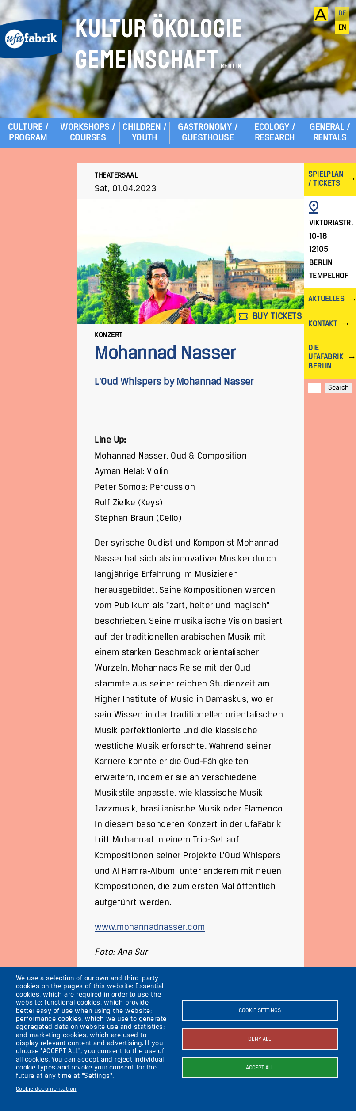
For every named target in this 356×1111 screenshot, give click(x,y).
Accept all (260, 1068)
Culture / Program (28, 133)
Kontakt (322, 324)
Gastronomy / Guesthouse (207, 133)
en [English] (342, 27)
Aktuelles (326, 299)
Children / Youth (144, 133)
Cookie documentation (46, 1089)
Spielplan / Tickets (325, 179)
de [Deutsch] (342, 13)
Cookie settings (260, 1010)
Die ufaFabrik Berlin (325, 357)
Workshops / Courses (87, 133)
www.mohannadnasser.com (150, 927)
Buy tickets (270, 316)
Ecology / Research (274, 133)
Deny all (259, 1039)
